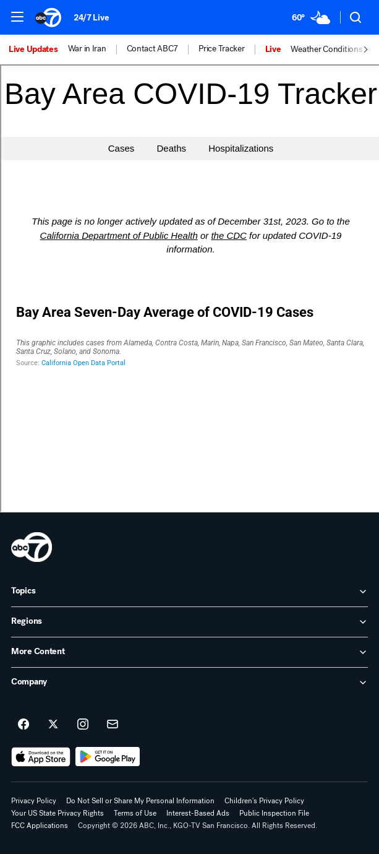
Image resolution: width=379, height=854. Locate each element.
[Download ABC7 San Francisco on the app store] (40, 757)
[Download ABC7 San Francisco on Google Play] (107, 757)
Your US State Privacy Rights (57, 813)
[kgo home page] (31, 547)
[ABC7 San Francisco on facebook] (23, 724)
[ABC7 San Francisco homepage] (48, 17)
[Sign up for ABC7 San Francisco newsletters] (112, 724)
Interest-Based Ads (197, 813)
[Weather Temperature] (311, 17)
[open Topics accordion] (189, 592)
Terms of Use (135, 813)
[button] (17, 16)
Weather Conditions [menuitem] (326, 49)
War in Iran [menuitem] (87, 49)
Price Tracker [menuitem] (221, 49)
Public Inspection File (274, 813)
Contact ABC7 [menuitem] (153, 49)
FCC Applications (39, 825)
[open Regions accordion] (189, 622)
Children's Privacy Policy (264, 800)
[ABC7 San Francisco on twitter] (53, 724)
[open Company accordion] (189, 683)
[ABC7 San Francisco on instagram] (82, 724)
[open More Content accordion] (189, 652)
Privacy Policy (33, 800)
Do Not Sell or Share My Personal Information (140, 800)
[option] (38, 49)
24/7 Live (91, 18)
